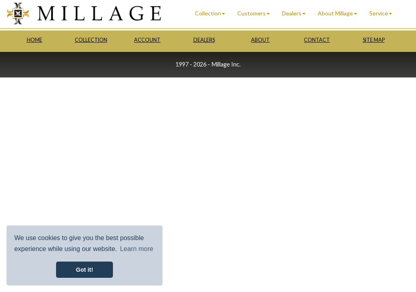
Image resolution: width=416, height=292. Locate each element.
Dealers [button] (294, 13)
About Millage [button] (337, 13)
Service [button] (380, 13)
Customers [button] (253, 13)
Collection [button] (210, 13)
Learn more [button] (136, 248)
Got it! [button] (84, 269)
